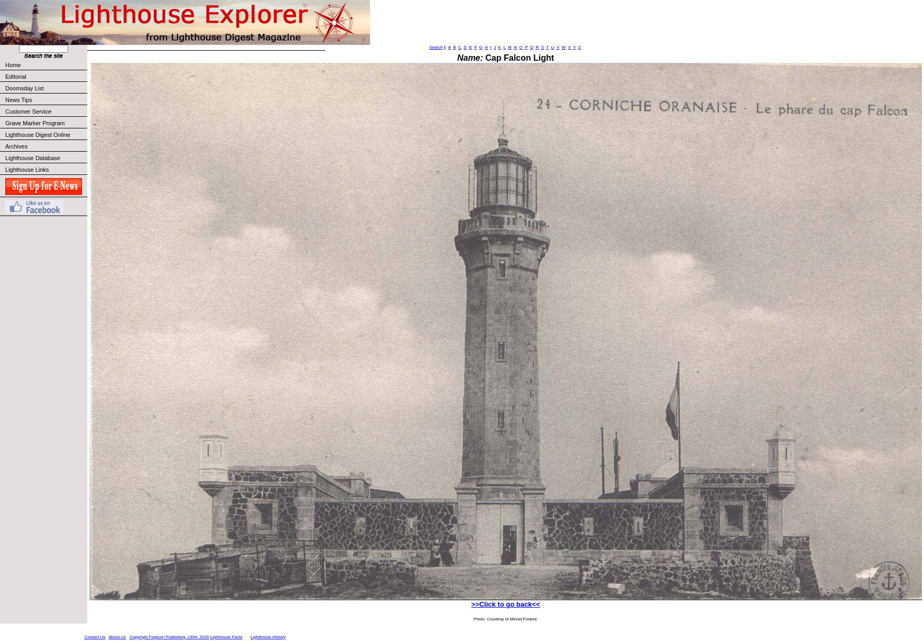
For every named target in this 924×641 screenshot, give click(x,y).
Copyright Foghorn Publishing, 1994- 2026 (169, 637)
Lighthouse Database (32, 158)
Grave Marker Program (34, 123)
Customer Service (45, 111)
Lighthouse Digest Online (37, 135)
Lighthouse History (268, 637)
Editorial (45, 76)
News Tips (18, 100)
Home (13, 65)
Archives (16, 146)
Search (435, 47)
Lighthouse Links (27, 169)
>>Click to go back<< (505, 604)
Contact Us (95, 637)
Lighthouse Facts (226, 637)
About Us (117, 637)
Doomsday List (24, 88)
